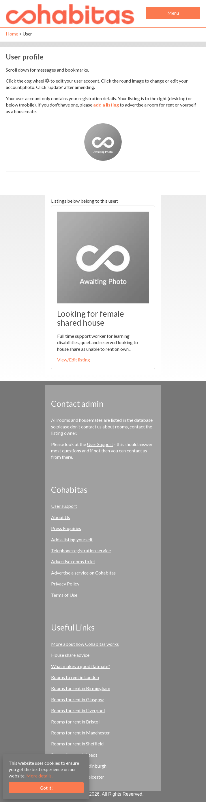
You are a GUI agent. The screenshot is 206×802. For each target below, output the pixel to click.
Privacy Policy (65, 583)
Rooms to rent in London (75, 677)
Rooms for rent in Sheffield (77, 743)
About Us (60, 517)
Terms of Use (64, 595)
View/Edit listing (73, 359)
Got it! (46, 787)
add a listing (106, 104)
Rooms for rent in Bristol (75, 721)
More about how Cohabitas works (85, 644)
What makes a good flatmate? (80, 666)
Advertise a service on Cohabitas (83, 572)
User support (64, 506)
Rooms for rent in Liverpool (78, 710)
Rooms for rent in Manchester (80, 732)
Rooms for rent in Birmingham (80, 688)
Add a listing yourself (72, 539)
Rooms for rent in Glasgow (77, 699)
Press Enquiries (66, 528)
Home (12, 33)
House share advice (70, 655)
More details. (39, 775)
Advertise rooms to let (73, 561)
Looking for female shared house (90, 318)
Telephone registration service (81, 550)
